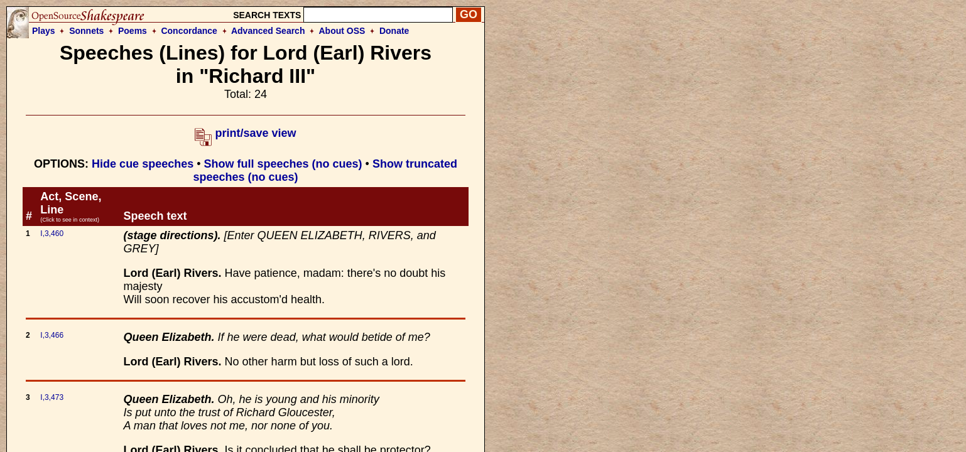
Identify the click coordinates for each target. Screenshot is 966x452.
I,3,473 (51, 397)
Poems (132, 31)
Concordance (189, 31)
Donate (394, 31)
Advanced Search (268, 31)
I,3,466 (51, 335)
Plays (43, 31)
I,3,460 (51, 233)
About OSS (342, 31)
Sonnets (86, 31)
